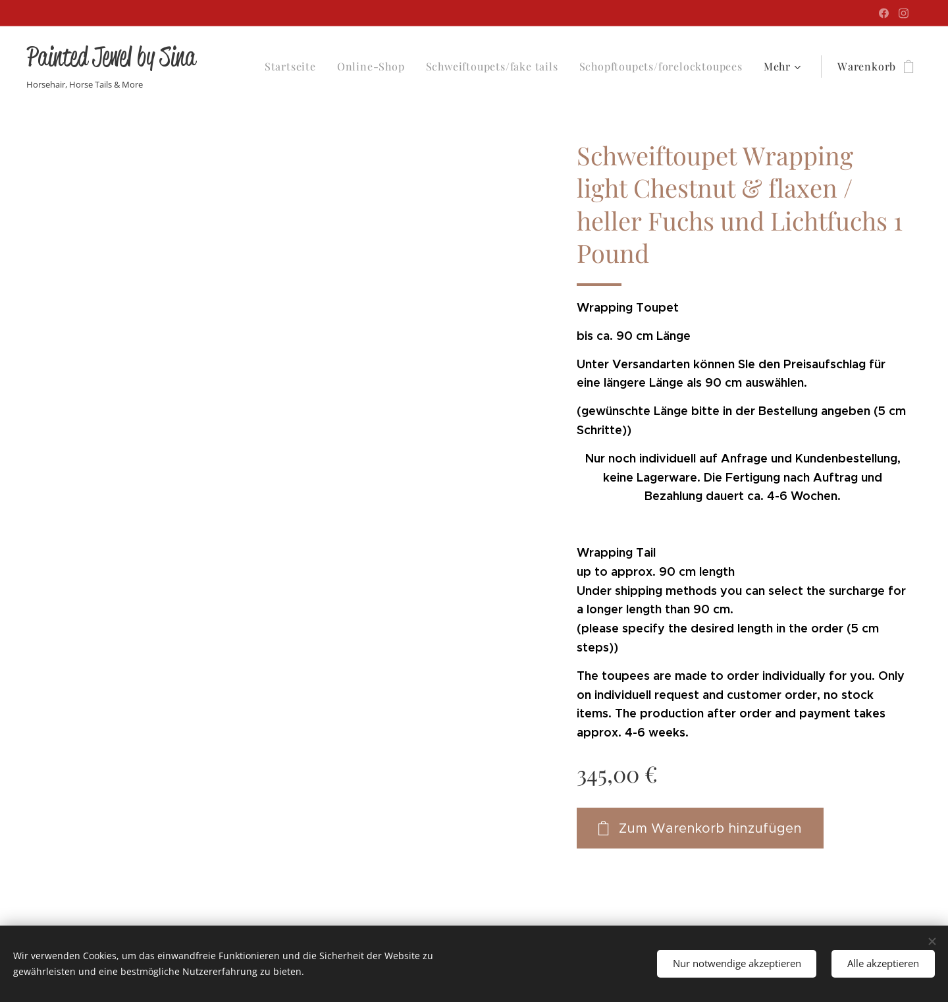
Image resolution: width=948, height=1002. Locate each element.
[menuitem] (294, 66)
